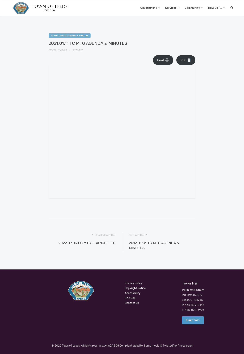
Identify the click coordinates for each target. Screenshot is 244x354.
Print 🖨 (163, 60)
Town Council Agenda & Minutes (70, 35)
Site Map (130, 298)
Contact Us (132, 303)
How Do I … (215, 8)
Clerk (79, 49)
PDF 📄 (186, 60)
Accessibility (132, 293)
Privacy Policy (133, 283)
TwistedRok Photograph (178, 345)
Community (193, 8)
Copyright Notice (135, 288)
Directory (193, 320)
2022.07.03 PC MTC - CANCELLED (86, 243)
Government (148, 8)
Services (171, 8)
